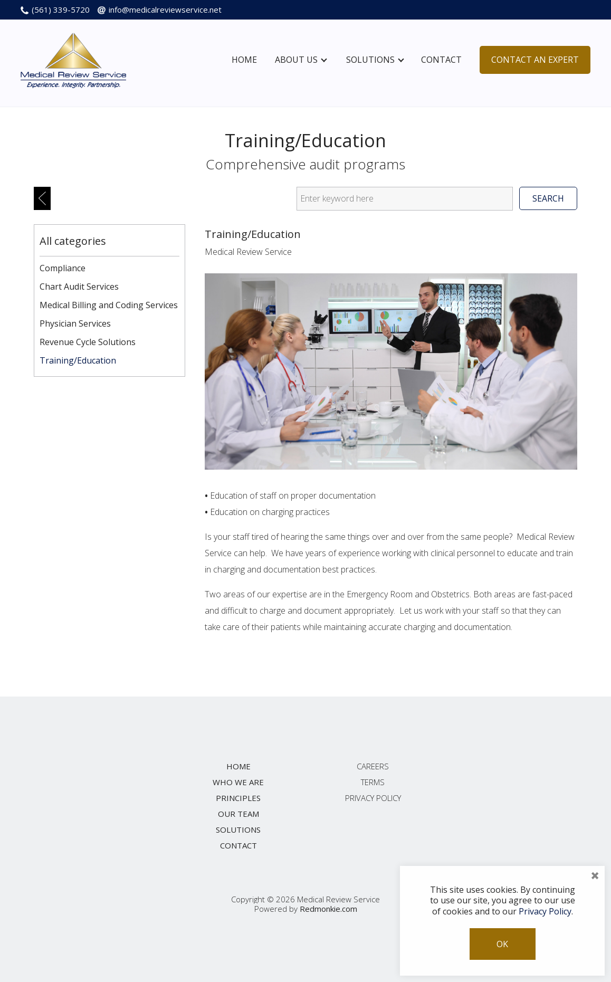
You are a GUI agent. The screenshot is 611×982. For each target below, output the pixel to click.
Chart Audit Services (79, 286)
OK (502, 944)
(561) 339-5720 (61, 9)
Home (244, 59)
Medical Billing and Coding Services (109, 305)
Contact (441, 59)
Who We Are (238, 782)
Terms (373, 782)
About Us (301, 59)
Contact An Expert (535, 59)
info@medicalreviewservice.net (165, 9)
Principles (238, 798)
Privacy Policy (373, 798)
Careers (373, 766)
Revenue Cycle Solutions (88, 342)
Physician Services (75, 323)
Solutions (375, 59)
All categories (73, 241)
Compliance (62, 268)
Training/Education (78, 360)
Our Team (238, 813)
